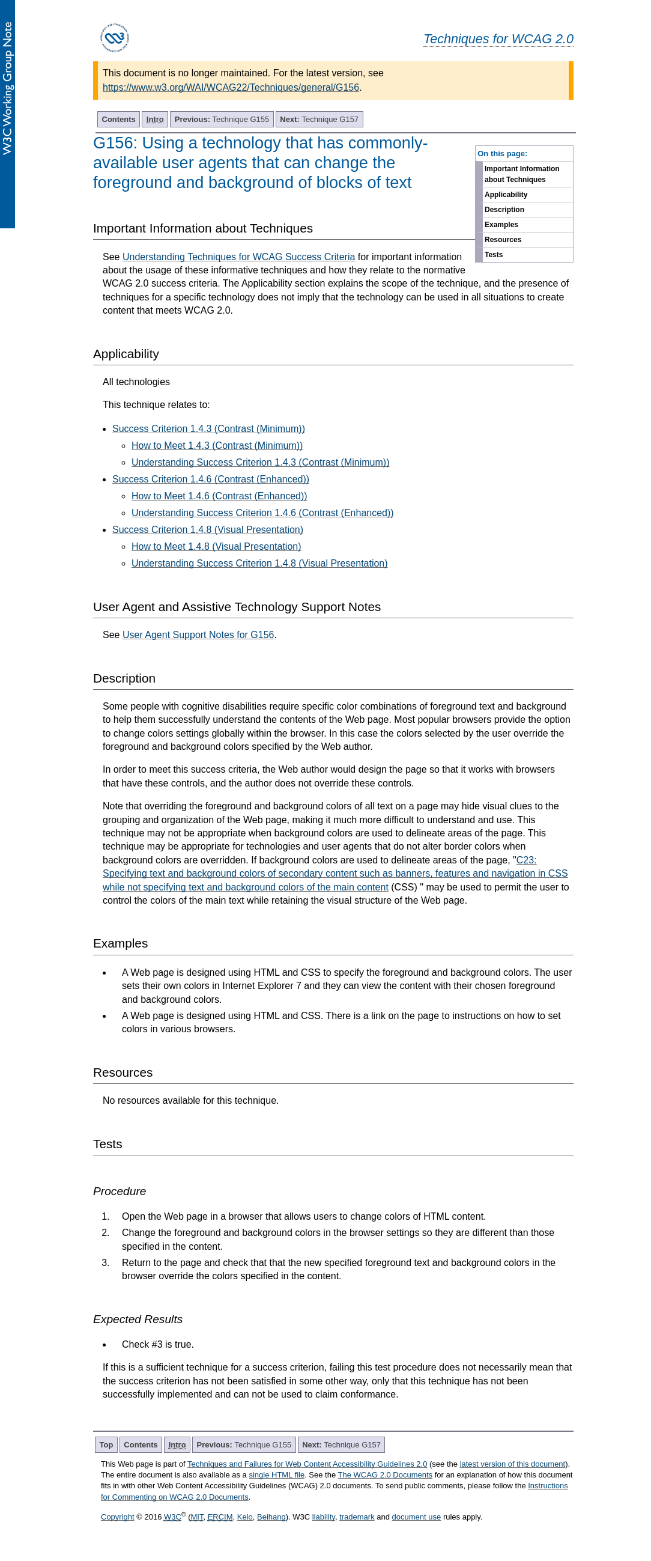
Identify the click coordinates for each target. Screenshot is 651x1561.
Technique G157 (319, 119)
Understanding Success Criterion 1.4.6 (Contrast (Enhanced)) (263, 513)
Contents (119, 119)
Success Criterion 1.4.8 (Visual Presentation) (207, 530)
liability (323, 1516)
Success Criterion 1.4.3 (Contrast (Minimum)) (208, 429)
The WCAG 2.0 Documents (385, 1474)
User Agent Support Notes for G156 (198, 635)
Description (504, 209)
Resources (503, 240)
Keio (245, 1516)
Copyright (118, 1516)
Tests (494, 255)
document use (416, 1516)
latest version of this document (513, 1463)
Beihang (271, 1516)
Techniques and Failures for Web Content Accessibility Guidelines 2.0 (307, 1463)
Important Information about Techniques (522, 174)
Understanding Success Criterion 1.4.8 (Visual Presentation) (260, 563)
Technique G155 (222, 119)
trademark (357, 1516)
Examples (501, 225)
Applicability (506, 194)
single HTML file (276, 1474)
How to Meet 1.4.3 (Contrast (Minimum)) (217, 445)
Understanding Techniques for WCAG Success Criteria (239, 257)
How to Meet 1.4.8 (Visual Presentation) (216, 546)
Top (107, 1444)
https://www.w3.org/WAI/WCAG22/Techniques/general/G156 (231, 87)
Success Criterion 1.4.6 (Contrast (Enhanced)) (210, 479)
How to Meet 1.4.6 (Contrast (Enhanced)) (219, 496)
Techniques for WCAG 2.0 (498, 38)
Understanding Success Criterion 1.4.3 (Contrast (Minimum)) (260, 462)
